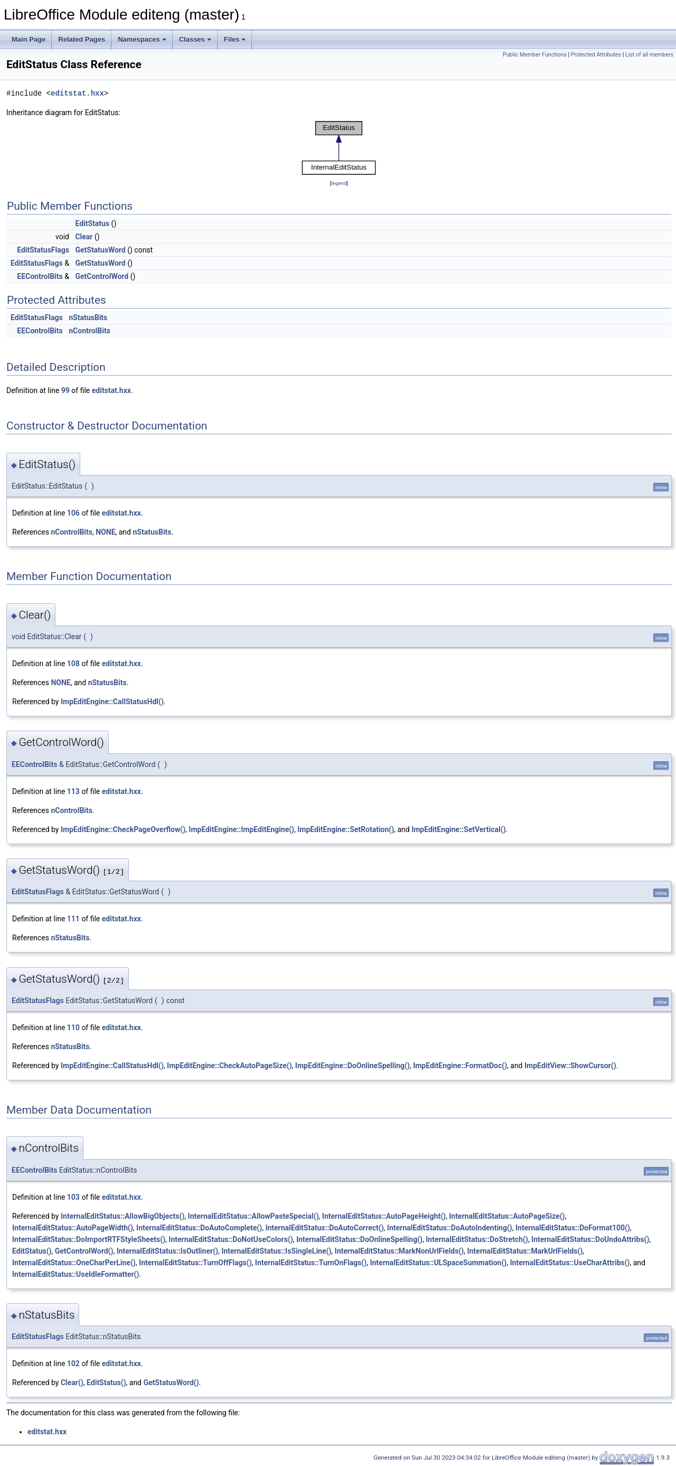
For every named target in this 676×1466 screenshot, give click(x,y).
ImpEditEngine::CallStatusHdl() (112, 701)
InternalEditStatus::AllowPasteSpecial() (253, 1216)
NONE (105, 532)
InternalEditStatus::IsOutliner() (167, 1251)
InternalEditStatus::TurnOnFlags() (311, 1262)
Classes (195, 39)
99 (65, 390)
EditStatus (92, 223)
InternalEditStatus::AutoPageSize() (507, 1216)
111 (73, 918)
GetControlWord (101, 276)
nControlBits (89, 330)
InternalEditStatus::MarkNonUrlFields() (399, 1251)
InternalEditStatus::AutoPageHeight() (384, 1216)
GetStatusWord (100, 250)
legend (338, 183)
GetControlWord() (84, 1251)
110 (73, 1027)
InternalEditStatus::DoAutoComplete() (199, 1228)
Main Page (28, 39)
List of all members (649, 54)
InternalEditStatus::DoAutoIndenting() (449, 1228)
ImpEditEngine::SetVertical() (458, 829)
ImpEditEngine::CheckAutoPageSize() (229, 1065)
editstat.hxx (77, 93)
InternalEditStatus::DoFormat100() (572, 1228)
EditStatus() (32, 1251)
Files (235, 39)
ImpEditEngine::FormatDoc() (460, 1065)
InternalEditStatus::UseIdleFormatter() (75, 1274)
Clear (83, 236)
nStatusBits (88, 317)
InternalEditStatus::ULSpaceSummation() (438, 1262)
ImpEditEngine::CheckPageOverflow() (123, 829)
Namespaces (142, 39)
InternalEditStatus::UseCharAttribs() (570, 1262)
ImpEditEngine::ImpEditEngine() (241, 829)
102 (73, 1363)
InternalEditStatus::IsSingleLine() (276, 1251)
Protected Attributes (596, 54)
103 (73, 1197)
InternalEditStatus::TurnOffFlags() (195, 1262)
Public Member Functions (535, 54)
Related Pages (81, 39)
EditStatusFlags (43, 250)
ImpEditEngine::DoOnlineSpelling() (352, 1065)
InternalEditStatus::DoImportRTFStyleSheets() (88, 1239)
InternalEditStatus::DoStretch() (477, 1239)
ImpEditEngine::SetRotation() (345, 829)
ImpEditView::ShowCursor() (570, 1065)
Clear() (72, 1382)
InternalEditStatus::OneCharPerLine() (74, 1262)
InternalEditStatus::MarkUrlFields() (525, 1251)
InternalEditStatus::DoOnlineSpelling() (359, 1239)
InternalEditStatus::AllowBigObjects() (122, 1216)
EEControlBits (40, 276)
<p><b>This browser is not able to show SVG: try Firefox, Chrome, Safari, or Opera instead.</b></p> (339, 148)
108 (73, 663)
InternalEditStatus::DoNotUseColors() (230, 1239)
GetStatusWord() (171, 1382)
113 (73, 791)
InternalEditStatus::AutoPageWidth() (72, 1228)
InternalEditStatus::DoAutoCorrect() (324, 1228)
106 (73, 513)
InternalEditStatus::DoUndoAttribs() (590, 1239)
